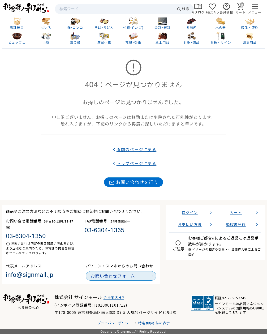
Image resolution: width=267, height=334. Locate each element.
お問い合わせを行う (133, 182)
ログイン (190, 212)
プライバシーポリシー (114, 322)
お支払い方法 (190, 224)
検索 (183, 9)
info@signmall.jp (29, 274)
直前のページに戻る (136, 149)
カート (236, 212)
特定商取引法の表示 (154, 322)
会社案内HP (113, 297)
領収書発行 (236, 224)
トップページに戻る (136, 163)
